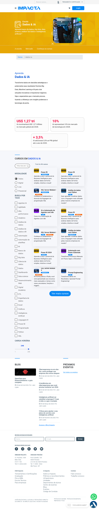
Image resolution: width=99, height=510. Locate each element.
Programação (22, 328)
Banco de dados (20, 251)
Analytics (20, 218)
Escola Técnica (20, 480)
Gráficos (20, 309)
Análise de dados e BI (20, 230)
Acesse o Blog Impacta (47, 425)
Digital (19, 182)
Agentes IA (21, 203)
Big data (20, 257)
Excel (18, 305)
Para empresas (20, 483)
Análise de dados (20, 223)
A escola (18, 49)
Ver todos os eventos (70, 372)
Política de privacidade (60, 499)
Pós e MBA (19, 478)
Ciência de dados (20, 262)
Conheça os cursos (44, 49)
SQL (18, 336)
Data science (21, 276)
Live (18, 186)
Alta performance (21, 212)
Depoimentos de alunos (52, 483)
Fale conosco (76, 474)
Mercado (29, 49)
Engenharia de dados (22, 299)
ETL (18, 294)
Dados (19, 268)
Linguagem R (21, 319)
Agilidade (20, 207)
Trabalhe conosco (77, 476)
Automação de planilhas (22, 241)
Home (20, 57)
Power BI (20, 324)
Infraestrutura (48, 478)
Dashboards (21, 272)
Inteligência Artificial (21, 314)
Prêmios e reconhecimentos (53, 476)
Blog (45, 487)
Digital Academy (20, 288)
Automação (21, 235)
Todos (19, 178)
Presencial (20, 191)
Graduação (19, 476)
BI (17, 246)
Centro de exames (50, 485)
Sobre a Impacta (49, 474)
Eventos (46, 489)
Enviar (80, 439)
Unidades (46, 480)
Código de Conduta (50, 491)
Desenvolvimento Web (22, 281)
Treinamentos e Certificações (26, 474)
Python (19, 332)
